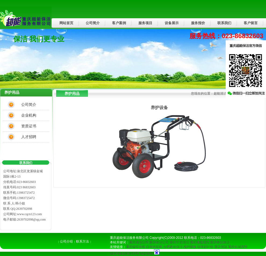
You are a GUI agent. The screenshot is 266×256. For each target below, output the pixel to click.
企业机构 (28, 115)
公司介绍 (66, 241)
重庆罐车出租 (135, 247)
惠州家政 (190, 247)
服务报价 (198, 23)
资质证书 (28, 126)
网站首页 (66, 23)
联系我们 (224, 23)
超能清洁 (220, 93)
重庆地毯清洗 (199, 242)
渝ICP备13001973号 (124, 253)
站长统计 (146, 253)
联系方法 (82, 241)
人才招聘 (28, 137)
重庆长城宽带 (237, 247)
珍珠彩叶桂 (205, 247)
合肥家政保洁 (173, 247)
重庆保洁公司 (159, 242)
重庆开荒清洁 (179, 242)
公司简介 (93, 23)
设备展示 (172, 23)
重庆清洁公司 (139, 242)
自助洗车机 (154, 247)
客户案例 (119, 23)
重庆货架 (220, 247)
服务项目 (145, 23)
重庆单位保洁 (219, 242)
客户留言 (251, 23)
